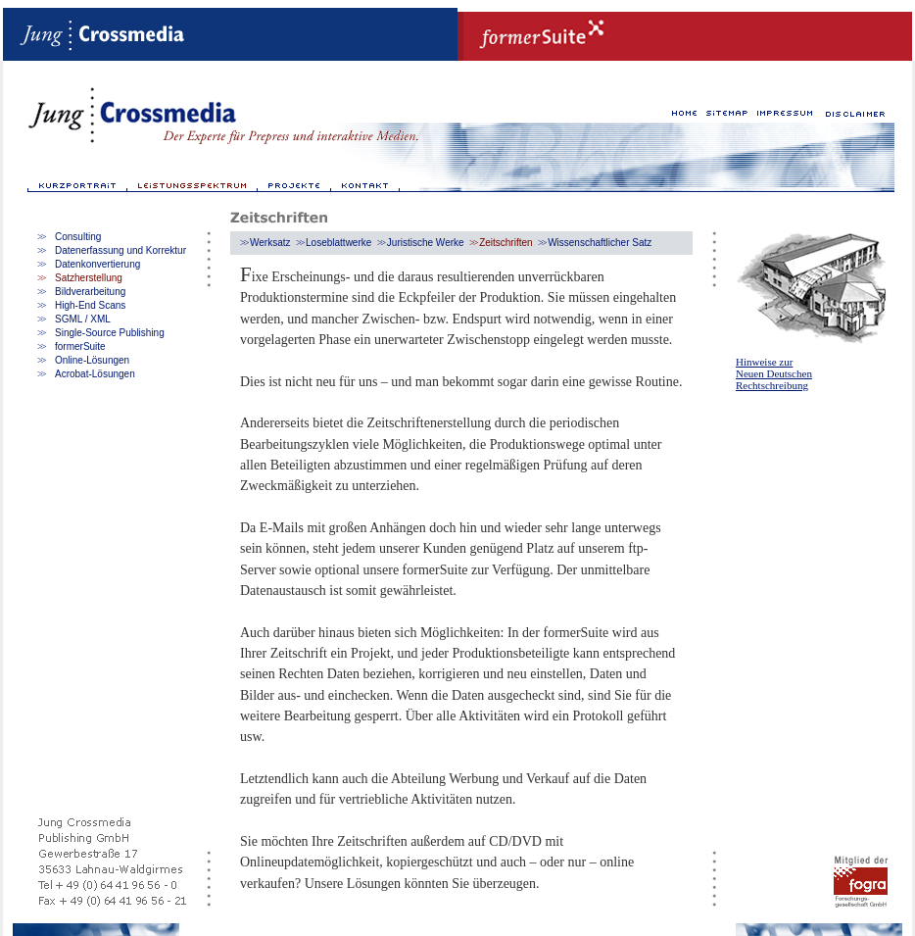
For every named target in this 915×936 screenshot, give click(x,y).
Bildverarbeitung (90, 291)
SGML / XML (83, 319)
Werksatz (270, 242)
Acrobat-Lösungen (95, 374)
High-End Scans (90, 305)
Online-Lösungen (92, 360)
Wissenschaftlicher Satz (599, 242)
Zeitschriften (505, 242)
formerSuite (80, 346)
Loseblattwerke (338, 242)
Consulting (78, 236)
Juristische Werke (425, 242)
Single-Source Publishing (110, 332)
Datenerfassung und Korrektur (120, 250)
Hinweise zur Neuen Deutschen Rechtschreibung (774, 373)
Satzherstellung (88, 277)
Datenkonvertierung (97, 264)
